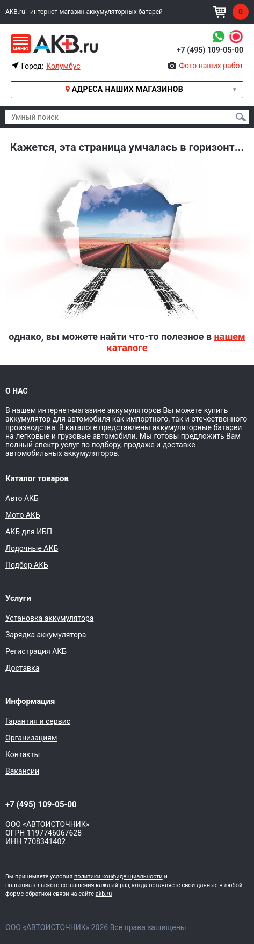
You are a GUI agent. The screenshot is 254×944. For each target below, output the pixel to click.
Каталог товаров (37, 478)
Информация (30, 701)
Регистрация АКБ (36, 651)
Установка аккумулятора (49, 618)
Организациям (31, 738)
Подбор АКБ (26, 565)
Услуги (18, 598)
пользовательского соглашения (50, 885)
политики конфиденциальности (118, 876)
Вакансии (22, 771)
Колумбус (63, 66)
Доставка (22, 668)
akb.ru (104, 893)
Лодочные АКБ (31, 548)
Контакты (22, 754)
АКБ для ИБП (28, 531)
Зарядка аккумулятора (45, 634)
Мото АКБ (22, 515)
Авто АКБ (22, 498)
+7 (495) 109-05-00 (210, 50)
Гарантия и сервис (37, 721)
